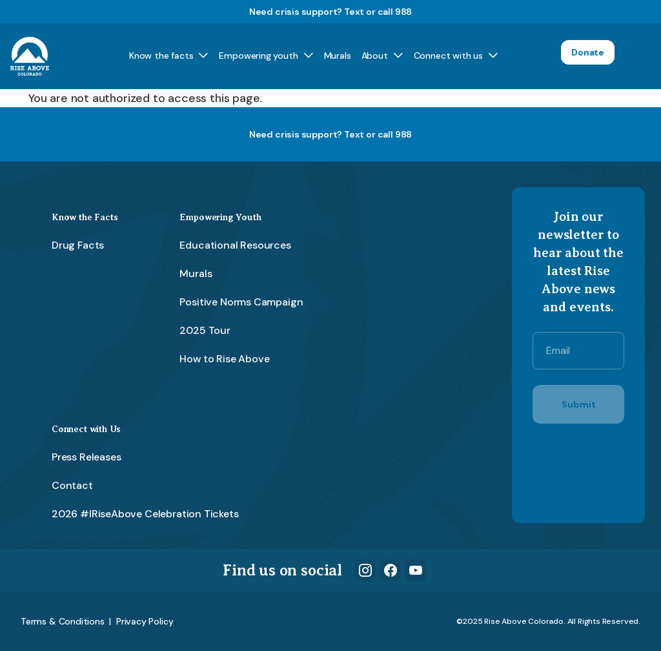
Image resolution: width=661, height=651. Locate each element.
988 (403, 11)
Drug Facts (78, 245)
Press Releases (86, 457)
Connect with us (448, 55)
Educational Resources (234, 245)
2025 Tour (204, 330)
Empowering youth (258, 55)
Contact (72, 485)
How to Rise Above (224, 359)
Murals (337, 55)
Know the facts (161, 55)
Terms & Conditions (63, 621)
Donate (587, 52)
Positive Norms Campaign (241, 302)
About (374, 55)
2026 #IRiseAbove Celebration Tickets (145, 514)
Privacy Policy (144, 621)
